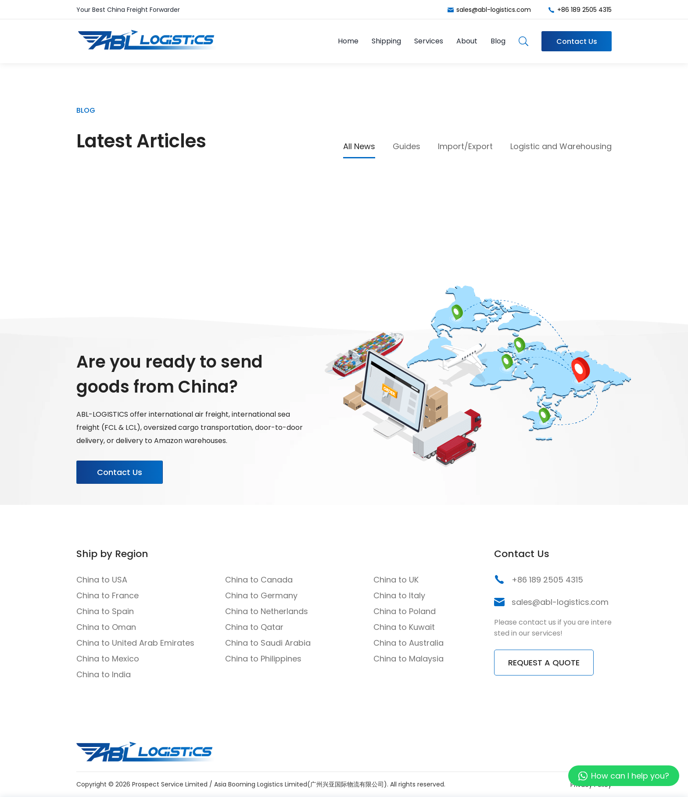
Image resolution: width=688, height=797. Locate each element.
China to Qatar (254, 627)
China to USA (101, 579)
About (466, 41)
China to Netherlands (266, 611)
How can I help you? (630, 775)
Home (348, 41)
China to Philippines (263, 658)
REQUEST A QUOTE (544, 662)
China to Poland (404, 611)
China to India (103, 674)
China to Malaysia (408, 658)
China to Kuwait (404, 627)
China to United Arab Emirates (135, 642)
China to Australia (408, 642)
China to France (107, 595)
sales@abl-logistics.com (493, 9)
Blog (498, 41)
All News (359, 146)
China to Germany (261, 595)
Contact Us (576, 41)
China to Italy (399, 595)
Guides (406, 146)
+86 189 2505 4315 (584, 9)
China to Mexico (107, 658)
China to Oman (106, 627)
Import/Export (465, 146)
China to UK (396, 579)
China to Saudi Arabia (268, 642)
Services (428, 41)
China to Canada (259, 579)
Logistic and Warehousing (561, 146)
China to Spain (105, 611)
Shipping (386, 41)
